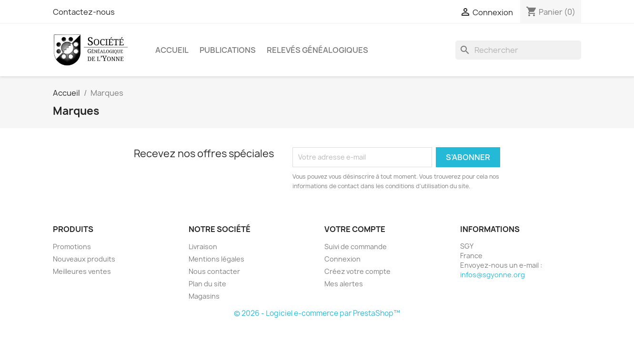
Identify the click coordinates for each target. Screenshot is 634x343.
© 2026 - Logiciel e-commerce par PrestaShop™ (317, 313)
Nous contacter (214, 271)
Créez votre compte (357, 271)
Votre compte (354, 229)
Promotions (72, 246)
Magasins (204, 296)
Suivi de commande (355, 246)
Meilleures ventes (82, 271)
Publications (228, 50)
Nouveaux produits (84, 258)
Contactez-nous (84, 12)
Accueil (172, 50)
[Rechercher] (518, 50)
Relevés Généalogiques (317, 50)
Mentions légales (216, 258)
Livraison (203, 246)
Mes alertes (343, 283)
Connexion (342, 258)
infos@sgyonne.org (492, 274)
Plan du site (207, 283)
